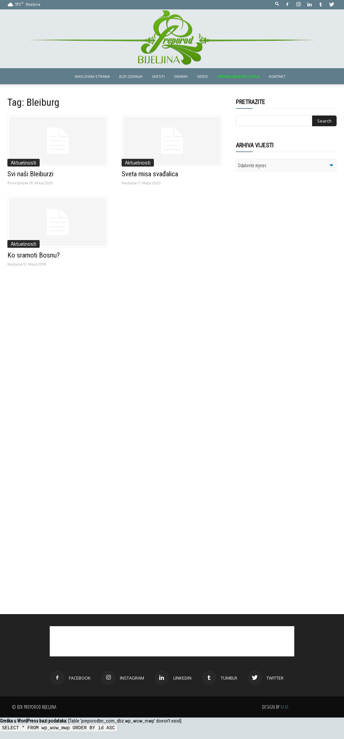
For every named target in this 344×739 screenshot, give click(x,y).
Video (202, 76)
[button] (277, 4)
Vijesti (158, 76)
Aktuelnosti (23, 162)
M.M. (285, 707)
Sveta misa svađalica (150, 174)
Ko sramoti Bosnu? (33, 255)
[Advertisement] (288, 263)
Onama (180, 76)
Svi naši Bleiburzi (30, 174)
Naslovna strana (92, 76)
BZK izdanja (130, 76)
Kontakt (277, 76)
